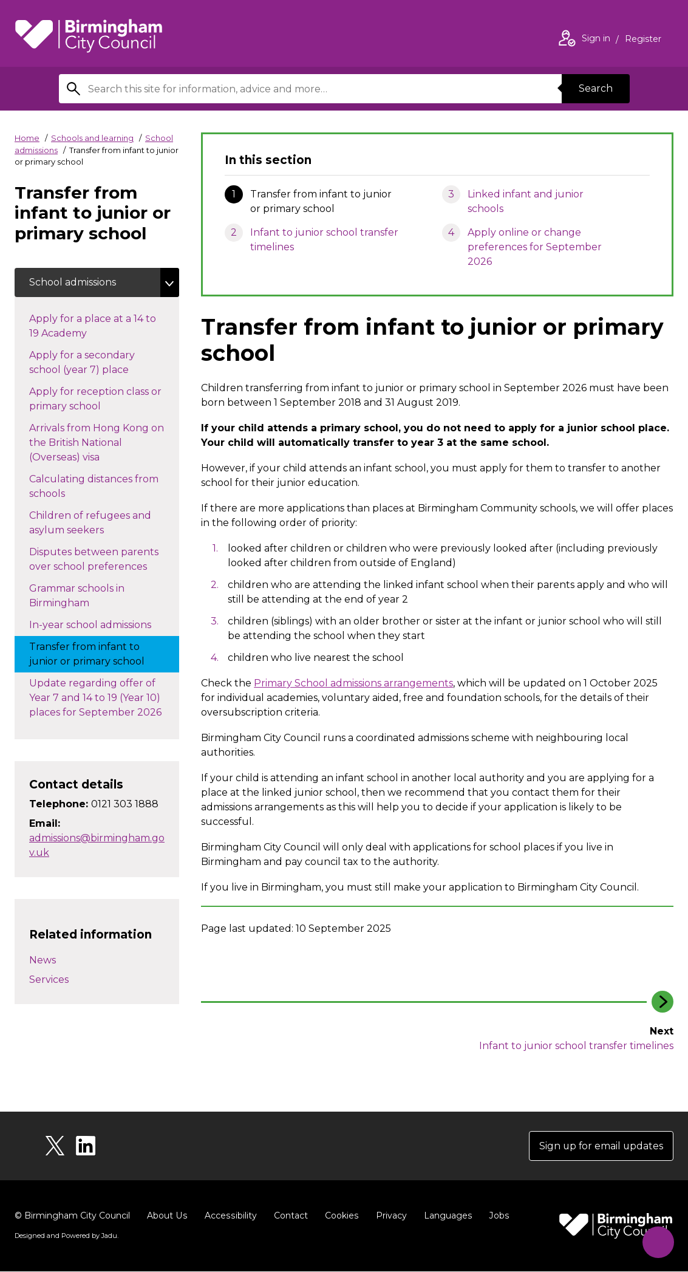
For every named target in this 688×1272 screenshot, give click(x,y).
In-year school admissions (102, 624)
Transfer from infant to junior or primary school (99, 654)
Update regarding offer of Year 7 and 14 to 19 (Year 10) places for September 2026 (104, 697)
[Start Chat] (657, 1241)
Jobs (495, 1216)
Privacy (388, 1216)
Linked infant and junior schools (526, 201)
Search (596, 88)
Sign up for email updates (600, 1146)
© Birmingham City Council (72, 1216)
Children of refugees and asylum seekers (90, 523)
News (42, 960)
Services (49, 980)
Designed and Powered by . (66, 1236)
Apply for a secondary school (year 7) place (91, 362)
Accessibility (228, 1216)
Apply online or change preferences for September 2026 (535, 247)
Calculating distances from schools (93, 486)
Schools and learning (92, 138)
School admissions (72, 282)
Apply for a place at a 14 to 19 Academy (92, 326)
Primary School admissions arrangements (353, 683)
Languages (445, 1216)
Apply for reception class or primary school (95, 399)
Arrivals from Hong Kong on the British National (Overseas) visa (96, 442)
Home (27, 138)
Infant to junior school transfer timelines (324, 240)
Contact (288, 1216)
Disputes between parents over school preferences (100, 559)
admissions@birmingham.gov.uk (97, 845)
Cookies (339, 1216)
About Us (166, 1216)
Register (643, 40)
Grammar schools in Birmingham (76, 596)
